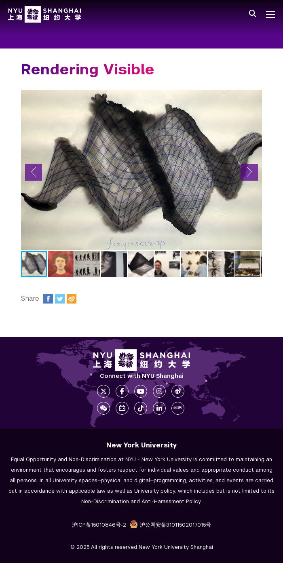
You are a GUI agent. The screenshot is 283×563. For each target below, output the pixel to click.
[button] (33, 172)
